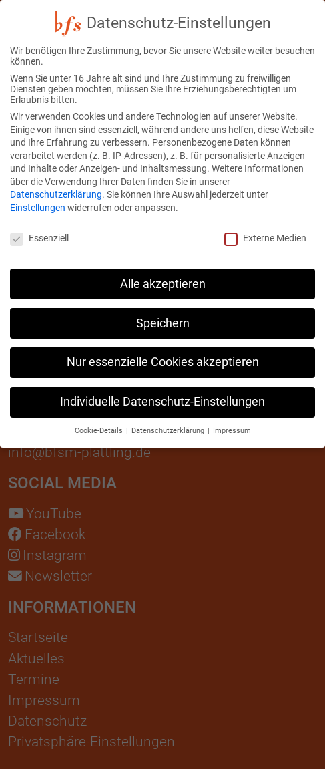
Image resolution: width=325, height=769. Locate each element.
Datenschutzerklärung (56, 187)
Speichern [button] (163, 315)
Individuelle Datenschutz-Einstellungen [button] (162, 394)
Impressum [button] (232, 423)
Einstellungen (37, 200)
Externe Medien (265, 230)
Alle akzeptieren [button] (163, 276)
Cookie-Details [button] (100, 423)
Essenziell (39, 230)
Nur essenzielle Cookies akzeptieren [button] (163, 354)
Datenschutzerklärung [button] (168, 423)
